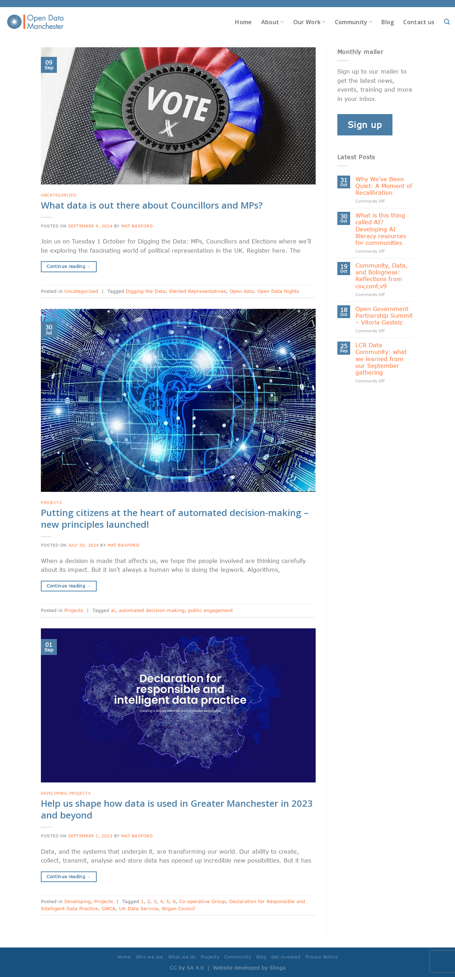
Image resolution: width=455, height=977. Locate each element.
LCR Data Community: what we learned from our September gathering (381, 359)
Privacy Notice (321, 957)
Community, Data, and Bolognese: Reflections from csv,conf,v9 (381, 275)
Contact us (418, 22)
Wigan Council (178, 908)
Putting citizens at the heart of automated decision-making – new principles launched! (175, 518)
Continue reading (69, 266)
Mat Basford (136, 226)
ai (113, 610)
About (272, 22)
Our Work (309, 22)
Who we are (149, 957)
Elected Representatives (197, 291)
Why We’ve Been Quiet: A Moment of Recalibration (383, 186)
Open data (242, 291)
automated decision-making (151, 610)
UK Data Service (138, 908)
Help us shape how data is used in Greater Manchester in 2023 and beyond (177, 809)
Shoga (277, 968)
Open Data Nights (278, 291)
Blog (387, 22)
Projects (51, 502)
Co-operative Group (202, 901)
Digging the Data (146, 291)
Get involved (285, 957)
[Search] (447, 22)
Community (353, 22)
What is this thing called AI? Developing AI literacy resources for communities (380, 229)
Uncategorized (58, 195)
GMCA (109, 908)
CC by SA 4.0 (187, 968)
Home (243, 22)
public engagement (210, 610)
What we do (182, 957)
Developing (54, 793)
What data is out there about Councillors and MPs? (152, 205)
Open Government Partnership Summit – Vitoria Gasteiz (384, 315)
